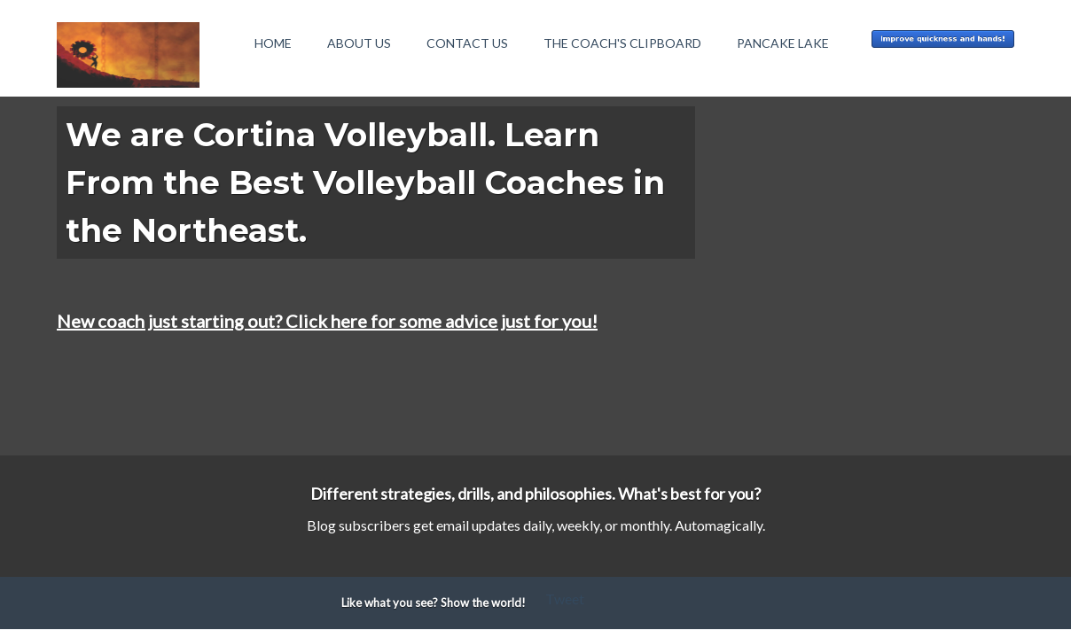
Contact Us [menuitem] (467, 43)
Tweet (564, 598)
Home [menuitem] (273, 43)
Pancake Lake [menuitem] (783, 43)
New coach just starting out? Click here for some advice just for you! (327, 320)
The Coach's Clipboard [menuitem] (622, 43)
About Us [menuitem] (359, 43)
